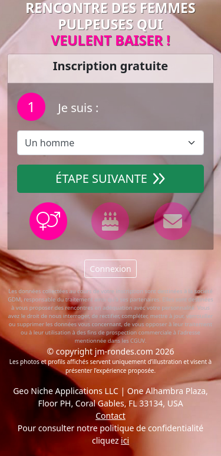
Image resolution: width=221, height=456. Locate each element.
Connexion (110, 268)
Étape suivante (110, 178)
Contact (110, 415)
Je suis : (76, 108)
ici (125, 440)
